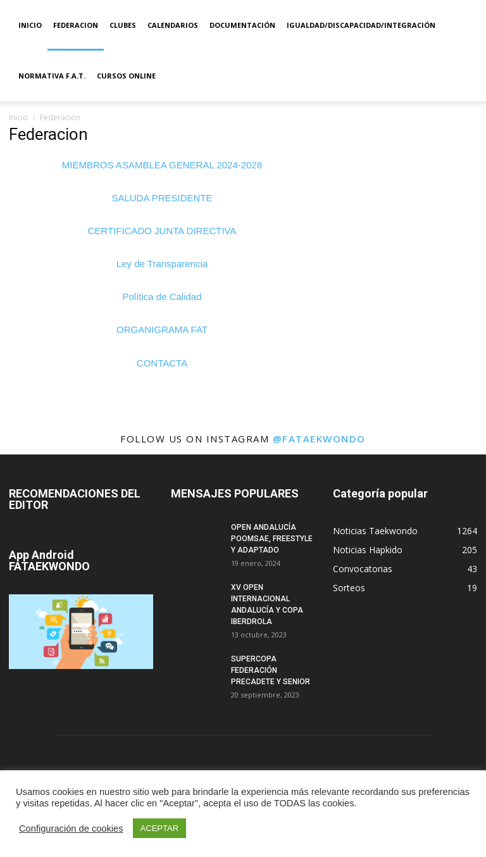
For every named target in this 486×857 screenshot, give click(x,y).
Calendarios (172, 25)
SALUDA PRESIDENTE (161, 197)
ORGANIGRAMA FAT (162, 329)
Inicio (30, 25)
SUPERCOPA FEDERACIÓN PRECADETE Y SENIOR (270, 670)
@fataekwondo (319, 438)
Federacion (75, 25)
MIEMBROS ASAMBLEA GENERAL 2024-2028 (162, 165)
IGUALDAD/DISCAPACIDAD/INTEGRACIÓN (361, 25)
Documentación (242, 25)
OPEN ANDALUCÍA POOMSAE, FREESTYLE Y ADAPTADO (272, 538)
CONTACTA (162, 363)
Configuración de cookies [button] (71, 828)
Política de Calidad (161, 296)
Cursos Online (126, 75)
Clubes (122, 25)
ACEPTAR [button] (159, 828)
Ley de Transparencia (162, 263)
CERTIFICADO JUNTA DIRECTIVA (161, 230)
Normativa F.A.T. (51, 75)
